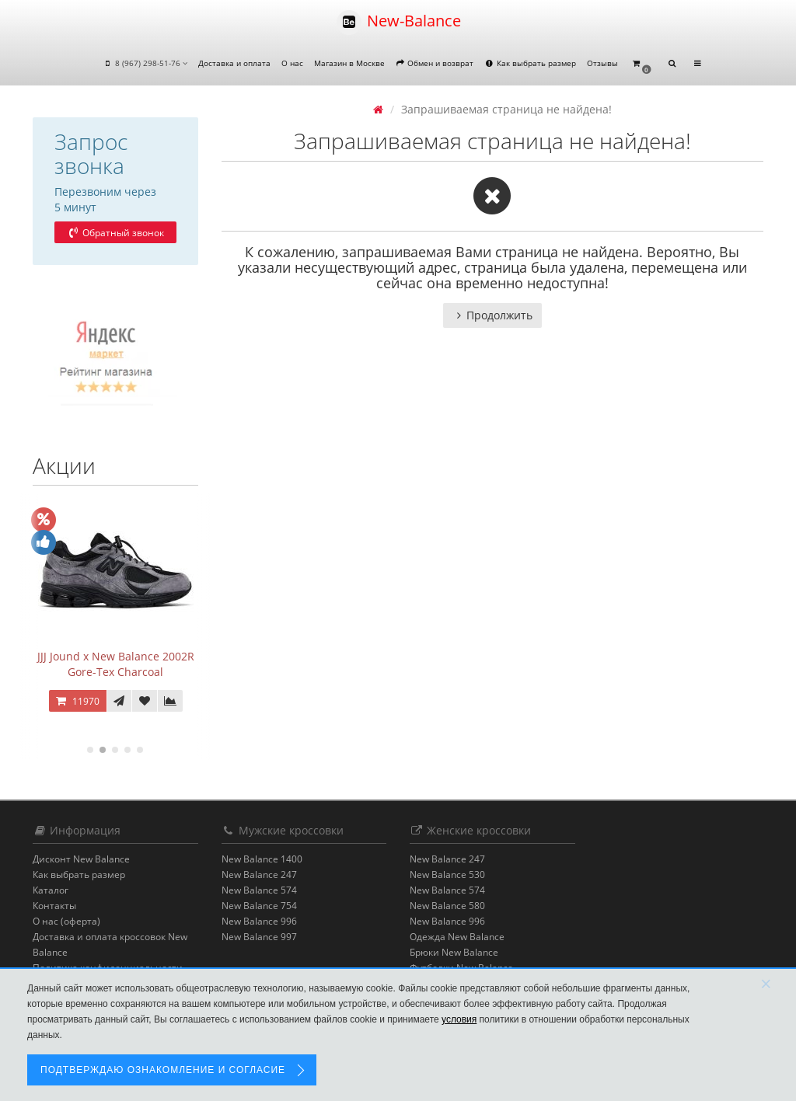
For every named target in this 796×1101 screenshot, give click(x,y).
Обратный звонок (115, 232)
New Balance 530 (447, 874)
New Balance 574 (259, 890)
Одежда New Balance (457, 936)
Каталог (50, 890)
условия (459, 1019)
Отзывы (602, 62)
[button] (641, 64)
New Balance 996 (259, 921)
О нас (292, 62)
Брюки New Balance (454, 952)
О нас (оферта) (66, 921)
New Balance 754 (259, 905)
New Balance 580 (447, 905)
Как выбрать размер (530, 62)
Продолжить (492, 315)
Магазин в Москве (349, 62)
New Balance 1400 (262, 859)
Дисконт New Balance (81, 859)
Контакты (54, 905)
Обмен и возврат (435, 62)
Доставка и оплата (234, 62)
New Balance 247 (259, 874)
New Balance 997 (259, 936)
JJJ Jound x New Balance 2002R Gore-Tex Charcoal (115, 664)
